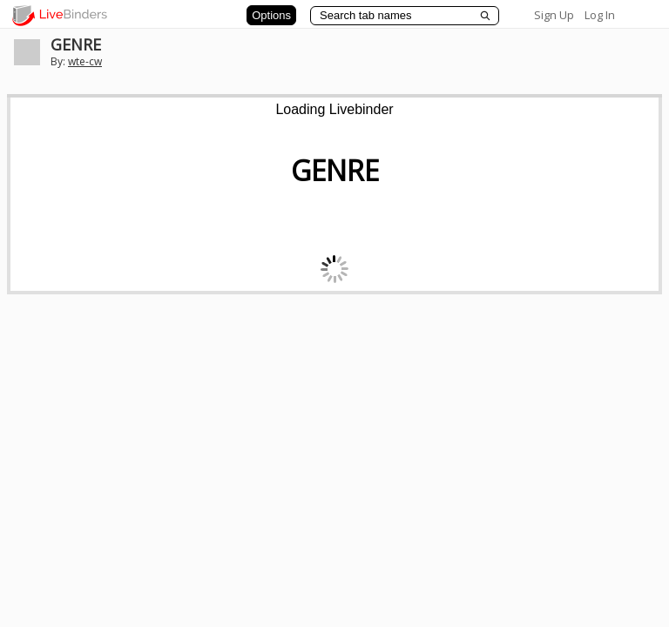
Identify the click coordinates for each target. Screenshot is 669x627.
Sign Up (554, 15)
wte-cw (85, 61)
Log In (600, 15)
